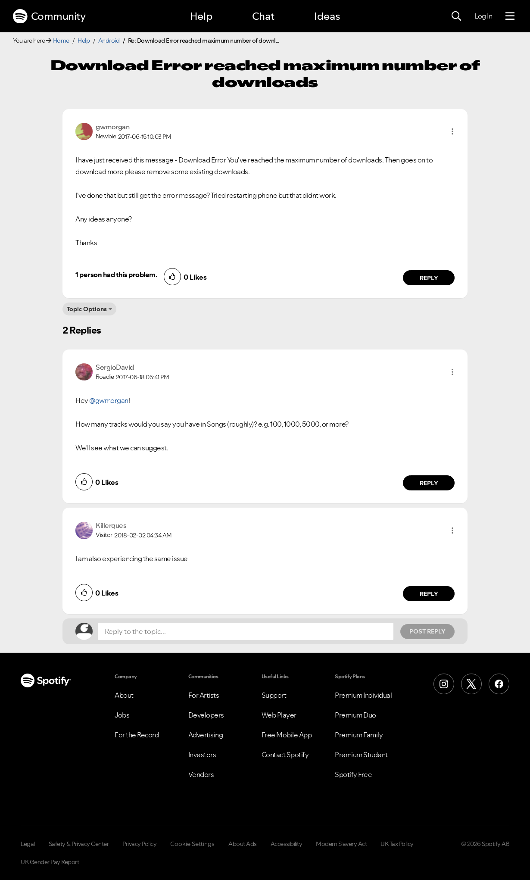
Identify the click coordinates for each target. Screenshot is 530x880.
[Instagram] (443, 684)
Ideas (327, 16)
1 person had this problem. (116, 274)
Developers (206, 715)
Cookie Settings (192, 844)
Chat (263, 16)
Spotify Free (353, 774)
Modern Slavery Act (341, 844)
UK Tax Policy (397, 844)
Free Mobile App (287, 735)
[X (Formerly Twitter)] (471, 684)
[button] (452, 131)
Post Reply (427, 631)
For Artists (203, 695)
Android (109, 40)
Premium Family (359, 735)
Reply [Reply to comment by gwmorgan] (429, 278)
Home (61, 40)
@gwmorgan (108, 400)
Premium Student (361, 754)
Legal (28, 844)
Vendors (201, 774)
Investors (202, 754)
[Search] (456, 16)
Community (49, 16)
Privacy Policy (139, 844)
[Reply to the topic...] (245, 631)
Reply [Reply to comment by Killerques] (429, 594)
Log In (483, 16)
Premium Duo (355, 715)
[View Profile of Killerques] (111, 525)
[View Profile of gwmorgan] (112, 126)
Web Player (279, 715)
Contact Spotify (285, 754)
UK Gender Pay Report (50, 862)
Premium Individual (363, 695)
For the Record (137, 735)
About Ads (242, 844)
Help (201, 16)
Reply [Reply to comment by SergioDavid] (429, 483)
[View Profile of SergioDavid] (115, 367)
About (124, 695)
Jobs (122, 715)
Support (274, 695)
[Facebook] (499, 684)
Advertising (205, 735)
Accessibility (286, 844)
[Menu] (510, 16)
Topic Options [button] (87, 309)
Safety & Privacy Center (79, 844)
